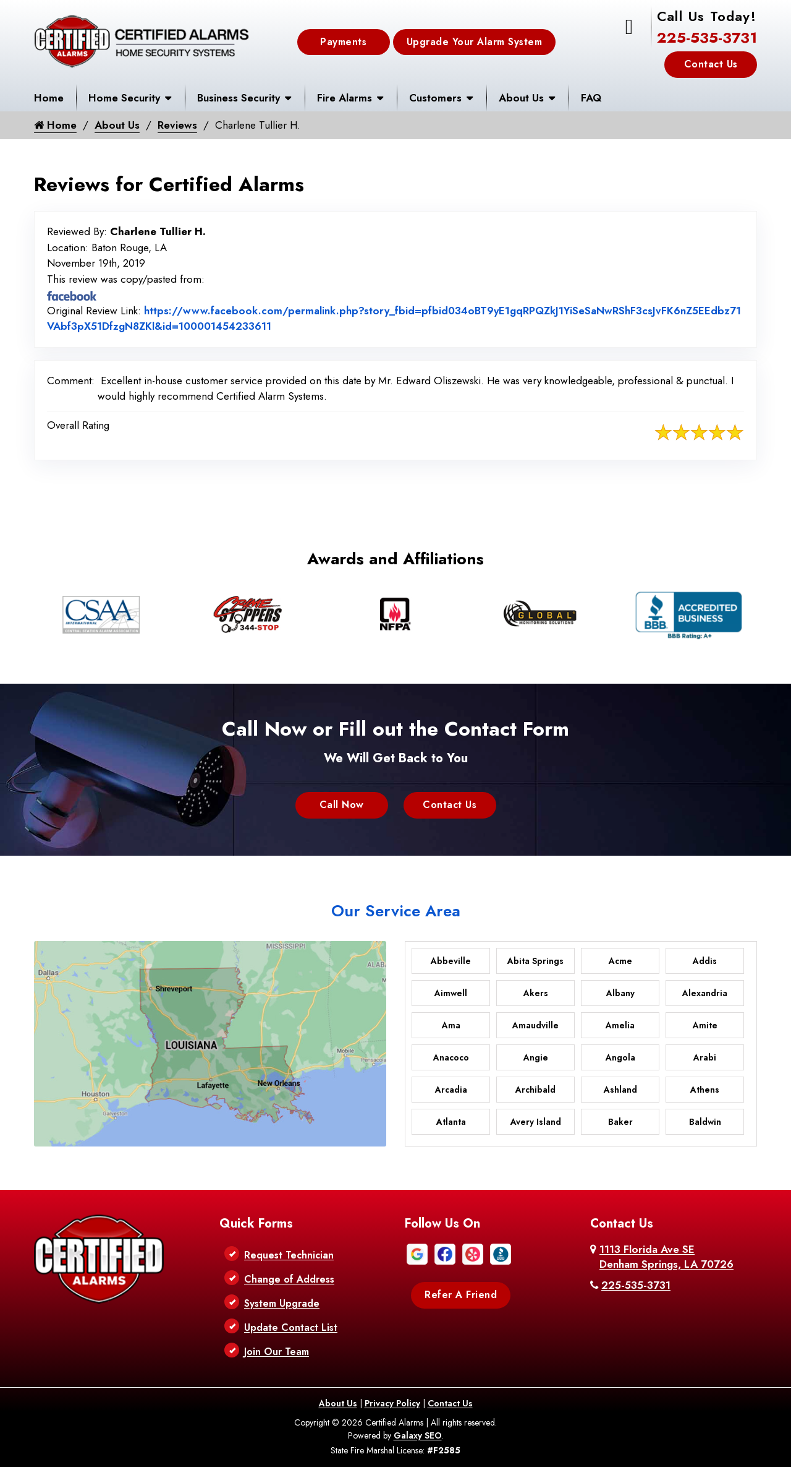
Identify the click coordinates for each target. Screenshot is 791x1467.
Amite (705, 1025)
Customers (435, 97)
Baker (620, 1122)
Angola (620, 1057)
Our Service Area (395, 911)
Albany (620, 993)
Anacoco (451, 1057)
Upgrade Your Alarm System (475, 42)
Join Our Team (276, 1351)
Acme (620, 961)
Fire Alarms (344, 97)
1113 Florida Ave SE (666, 1256)
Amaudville (535, 1025)
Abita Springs (535, 961)
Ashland (620, 1089)
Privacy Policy (392, 1403)
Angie (535, 1057)
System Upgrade (281, 1303)
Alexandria (704, 993)
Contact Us (711, 64)
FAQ (591, 97)
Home (49, 97)
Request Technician (289, 1255)
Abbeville (451, 961)
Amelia (620, 1025)
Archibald (535, 1089)
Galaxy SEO (418, 1435)
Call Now (341, 805)
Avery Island (535, 1122)
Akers (535, 993)
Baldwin (705, 1122)
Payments (343, 42)
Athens (704, 1089)
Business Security (238, 97)
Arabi (704, 1057)
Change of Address (289, 1279)
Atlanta (451, 1122)
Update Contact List (290, 1327)
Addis (705, 961)
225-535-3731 (707, 37)
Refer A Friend (461, 1295)
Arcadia (451, 1089)
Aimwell (450, 993)
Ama (451, 1025)
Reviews (177, 125)
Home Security (124, 97)
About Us (521, 97)
